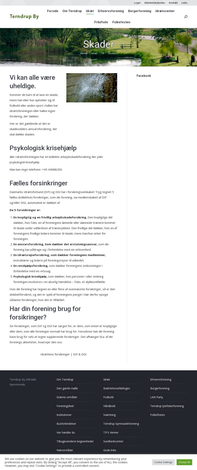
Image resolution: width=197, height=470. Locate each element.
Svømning (109, 415)
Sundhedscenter (113, 441)
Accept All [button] (184, 462)
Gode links (109, 450)
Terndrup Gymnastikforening (121, 423)
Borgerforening (159, 388)
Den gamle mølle (67, 388)
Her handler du (66, 432)
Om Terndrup (65, 379)
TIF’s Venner (111, 432)
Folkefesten (157, 415)
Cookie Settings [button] (163, 462)
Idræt (106, 379)
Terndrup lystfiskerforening (167, 406)
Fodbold (108, 397)
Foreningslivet (65, 406)
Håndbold (109, 406)
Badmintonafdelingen (116, 388)
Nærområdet (65, 450)
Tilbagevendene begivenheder (75, 441)
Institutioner (64, 415)
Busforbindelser (66, 423)
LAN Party (156, 397)
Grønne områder (67, 397)
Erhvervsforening (160, 379)
